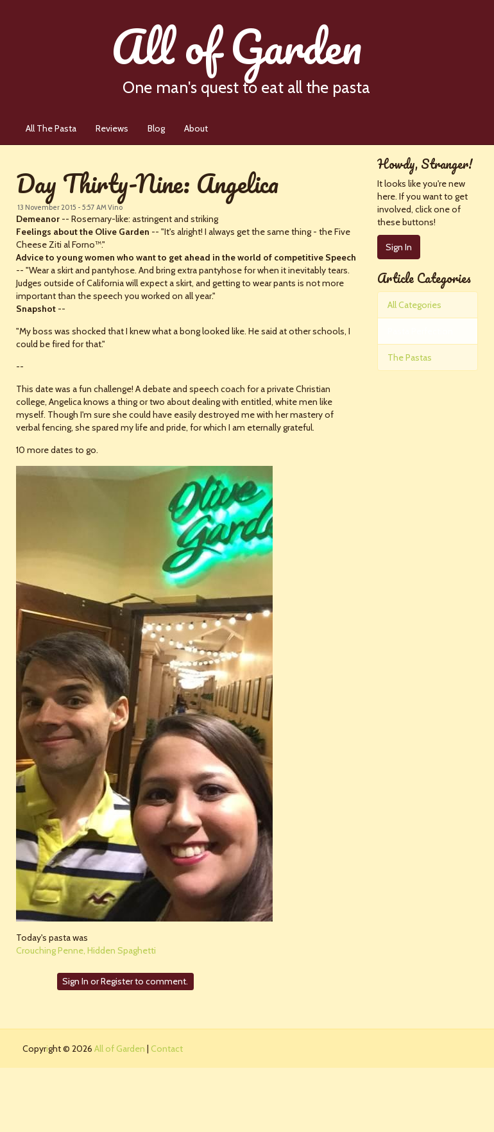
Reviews (112, 128)
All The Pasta (51, 128)
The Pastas (410, 357)
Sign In (75, 981)
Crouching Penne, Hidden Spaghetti (86, 950)
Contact (167, 1048)
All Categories (414, 305)
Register (117, 981)
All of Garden (272, 54)
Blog (156, 128)
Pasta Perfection (420, 331)
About (196, 128)
